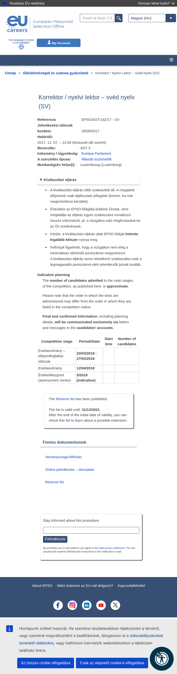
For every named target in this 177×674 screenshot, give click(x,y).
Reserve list (66, 399)
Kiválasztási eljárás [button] (59, 180)
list (68, 420)
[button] (21, 47)
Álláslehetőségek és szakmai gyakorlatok (55, 73)
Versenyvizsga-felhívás (63, 457)
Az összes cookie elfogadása (45, 663)
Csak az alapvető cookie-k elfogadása (112, 663)
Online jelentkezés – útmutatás (69, 469)
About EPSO (42, 586)
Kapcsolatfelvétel (131, 586)
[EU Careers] (39, 23)
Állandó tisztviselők (96, 159)
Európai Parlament (96, 153)
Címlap (10, 73)
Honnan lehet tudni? (156, 3)
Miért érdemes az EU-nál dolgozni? (85, 586)
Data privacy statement (112, 548)
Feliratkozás (55, 539)
